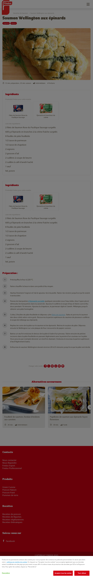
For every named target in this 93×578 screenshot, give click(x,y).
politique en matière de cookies (17, 562)
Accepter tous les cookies (63, 573)
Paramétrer (6, 573)
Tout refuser (82, 573)
